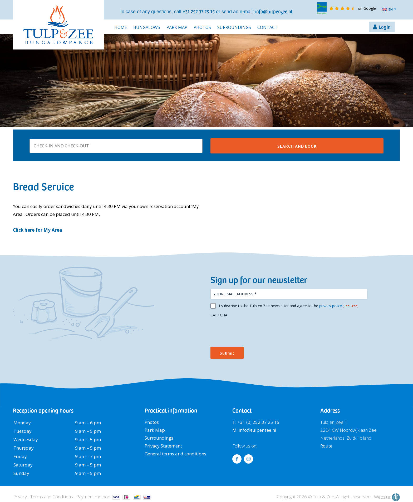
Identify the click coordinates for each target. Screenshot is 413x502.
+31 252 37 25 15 (199, 11)
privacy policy (330, 305)
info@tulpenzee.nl (274, 11)
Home (120, 27)
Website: (387, 497)
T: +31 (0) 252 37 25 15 (255, 422)
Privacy (20, 497)
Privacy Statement (163, 446)
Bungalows (146, 27)
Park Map (176, 27)
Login (385, 26)
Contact (267, 27)
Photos (202, 27)
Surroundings (234, 27)
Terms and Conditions (51, 497)
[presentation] (250, 330)
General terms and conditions (175, 454)
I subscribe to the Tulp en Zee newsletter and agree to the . (288, 306)
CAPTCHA (218, 314)
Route (326, 446)
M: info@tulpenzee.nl (254, 430)
